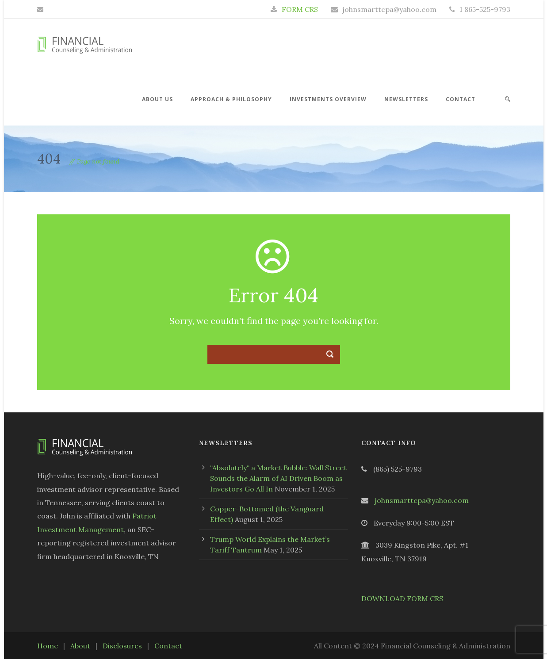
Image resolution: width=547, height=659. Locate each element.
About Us (157, 99)
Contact (460, 99)
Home (47, 645)
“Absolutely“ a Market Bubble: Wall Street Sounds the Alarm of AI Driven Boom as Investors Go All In (278, 478)
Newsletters (406, 99)
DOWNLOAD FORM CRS (402, 598)
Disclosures (122, 645)
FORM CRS (300, 9)
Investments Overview (328, 99)
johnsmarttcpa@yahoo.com (422, 500)
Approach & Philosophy (231, 99)
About (80, 645)
